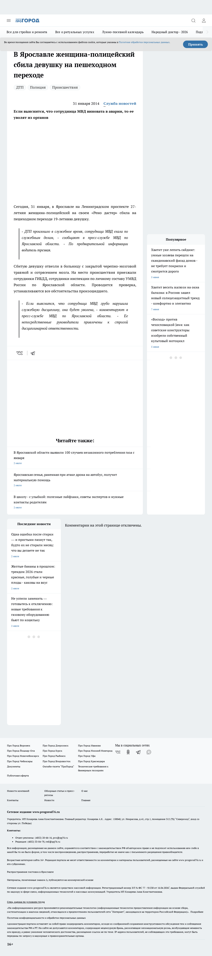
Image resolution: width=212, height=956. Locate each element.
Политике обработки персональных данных (144, 42)
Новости (49, 800)
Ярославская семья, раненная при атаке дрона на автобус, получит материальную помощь (75, 480)
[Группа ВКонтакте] (118, 752)
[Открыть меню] (9, 20)
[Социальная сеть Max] (149, 752)
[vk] (20, 353)
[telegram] (34, 353)
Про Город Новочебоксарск (23, 755)
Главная (85, 800)
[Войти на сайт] (204, 20)
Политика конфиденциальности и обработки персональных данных (46, 917)
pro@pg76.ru (60, 837)
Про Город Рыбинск (54, 755)
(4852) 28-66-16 (43, 837)
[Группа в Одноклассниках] (128, 752)
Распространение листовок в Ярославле (30, 871)
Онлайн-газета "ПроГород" (58, 766)
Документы (13, 766)
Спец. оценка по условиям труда (26, 901)
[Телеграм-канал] (138, 752)
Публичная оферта (18, 775)
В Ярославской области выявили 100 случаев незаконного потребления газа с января (75, 458)
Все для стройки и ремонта (27, 32)
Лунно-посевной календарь (123, 32)
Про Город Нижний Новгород (95, 750)
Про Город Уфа (86, 755)
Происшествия (65, 87)
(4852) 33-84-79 (36, 841)
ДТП (20, 87)
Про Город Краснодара (91, 761)
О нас (84, 790)
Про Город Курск (52, 750)
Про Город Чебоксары (20, 761)
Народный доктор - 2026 (170, 32)
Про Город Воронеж (18, 745)
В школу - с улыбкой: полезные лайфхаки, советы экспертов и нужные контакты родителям (75, 502)
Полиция (38, 87)
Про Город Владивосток (56, 761)
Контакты (12, 800)
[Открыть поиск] (193, 20)
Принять (195, 44)
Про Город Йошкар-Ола (21, 750)
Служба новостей (120, 103)
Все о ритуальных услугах (74, 32)
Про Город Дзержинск (55, 745)
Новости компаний (18, 790)
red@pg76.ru (53, 841)
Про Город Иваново (89, 745)
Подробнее (196, 911)
